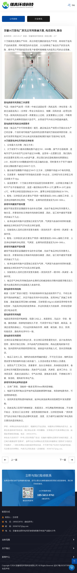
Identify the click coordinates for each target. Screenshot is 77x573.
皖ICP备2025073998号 (62, 566)
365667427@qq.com (20, 526)
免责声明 (5, 569)
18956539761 (18, 522)
